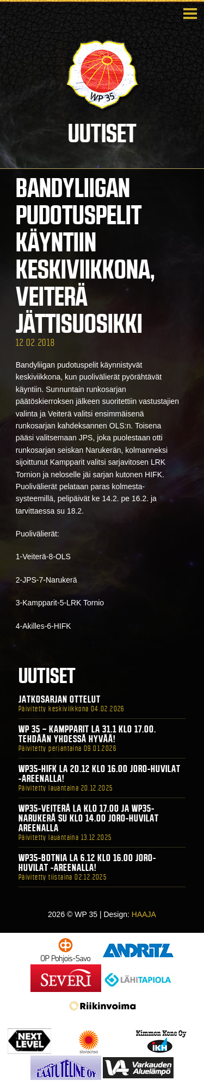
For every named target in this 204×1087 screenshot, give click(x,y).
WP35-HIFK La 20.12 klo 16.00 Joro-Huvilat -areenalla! (99, 774)
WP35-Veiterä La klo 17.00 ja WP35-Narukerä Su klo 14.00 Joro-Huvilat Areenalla (88, 818)
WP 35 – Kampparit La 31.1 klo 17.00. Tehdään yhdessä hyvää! (87, 734)
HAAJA (144, 914)
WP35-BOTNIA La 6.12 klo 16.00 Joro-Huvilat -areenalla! (87, 863)
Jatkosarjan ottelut (59, 699)
